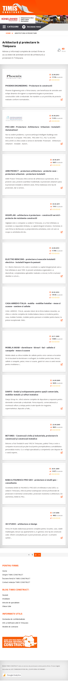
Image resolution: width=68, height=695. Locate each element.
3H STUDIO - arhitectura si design (21, 510)
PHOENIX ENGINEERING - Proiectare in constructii (28, 86)
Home (8, 33)
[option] (34, 19)
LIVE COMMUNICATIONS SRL (19, 655)
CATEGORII (10, 26)
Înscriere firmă (31, 26)
